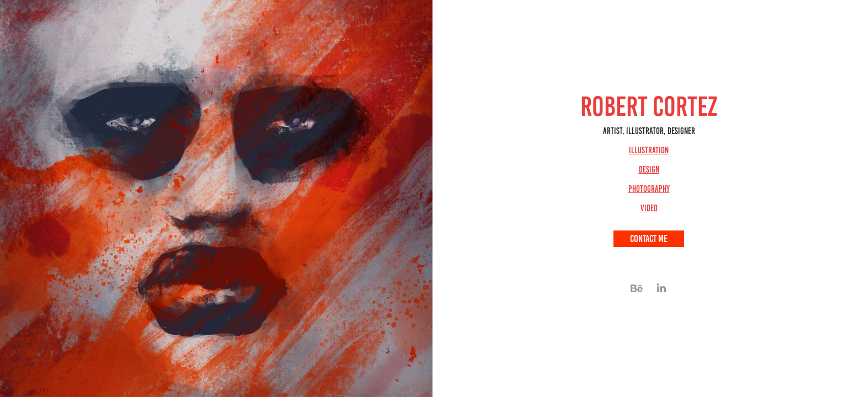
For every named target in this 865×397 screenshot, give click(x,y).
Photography (649, 189)
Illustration (649, 150)
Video (649, 208)
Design (649, 169)
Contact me (649, 238)
